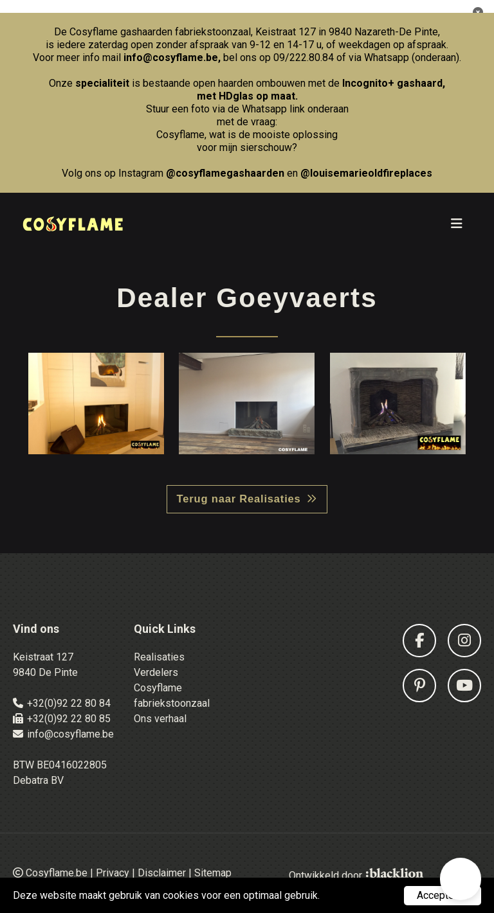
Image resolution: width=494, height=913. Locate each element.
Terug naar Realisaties (239, 498)
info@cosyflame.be (171, 57)
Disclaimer (162, 873)
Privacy (112, 873)
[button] (460, 879)
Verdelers (156, 672)
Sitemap (213, 873)
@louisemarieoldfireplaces (366, 173)
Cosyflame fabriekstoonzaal (172, 695)
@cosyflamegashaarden (225, 173)
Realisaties (159, 657)
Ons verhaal (160, 719)
